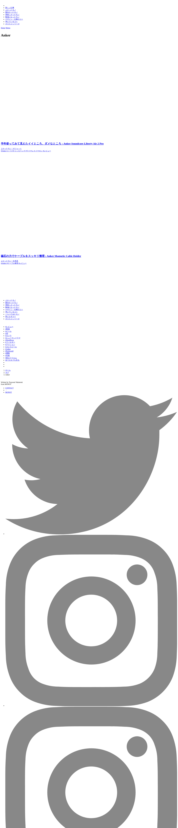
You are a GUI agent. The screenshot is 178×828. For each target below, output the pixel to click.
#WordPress (9, 340)
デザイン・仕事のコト (14, 19)
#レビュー (9, 327)
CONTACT (9, 388)
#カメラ (8, 336)
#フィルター (10, 342)
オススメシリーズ (12, 24)
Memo (8, 28)
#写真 (7, 355)
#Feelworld (9, 351)
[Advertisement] (67, 280)
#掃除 (7, 353)
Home (3, 28)
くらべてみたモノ (12, 314)
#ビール (8, 331)
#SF (6, 333)
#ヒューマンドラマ (12, 338)
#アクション (10, 345)
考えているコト (11, 22)
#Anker (8, 349)
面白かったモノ (11, 12)
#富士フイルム (11, 358)
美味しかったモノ (12, 15)
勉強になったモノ (12, 17)
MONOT (8, 392)
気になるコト (10, 316)
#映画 (7, 329)
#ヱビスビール (11, 347)
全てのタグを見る (12, 360)
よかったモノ (10, 10)
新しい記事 (9, 8)
